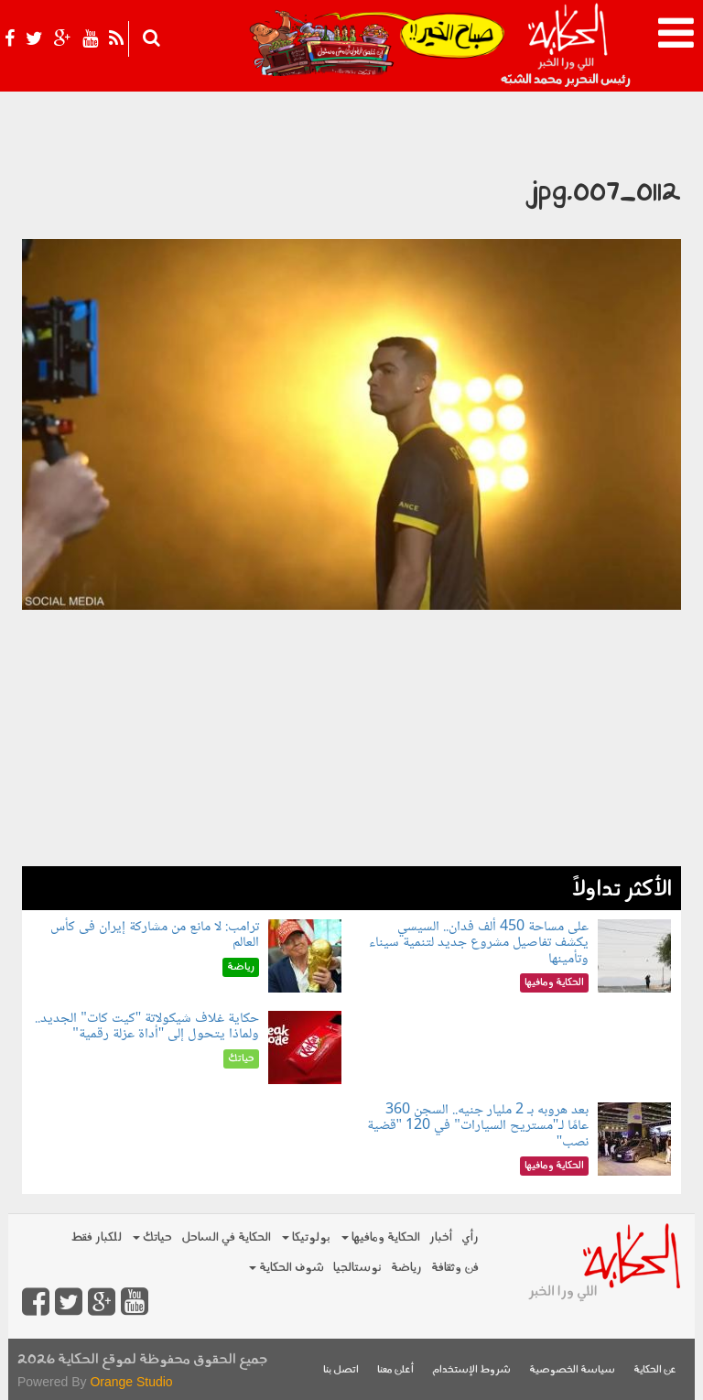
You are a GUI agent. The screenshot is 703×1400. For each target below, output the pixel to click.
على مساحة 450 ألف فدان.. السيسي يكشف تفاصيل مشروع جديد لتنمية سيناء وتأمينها (479, 943)
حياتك (152, 1237)
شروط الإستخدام (471, 1370)
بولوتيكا (306, 1237)
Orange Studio (131, 1381)
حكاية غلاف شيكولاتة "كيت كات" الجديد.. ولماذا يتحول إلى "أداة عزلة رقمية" (147, 1026)
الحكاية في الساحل (226, 1237)
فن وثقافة (455, 1267)
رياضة (406, 1267)
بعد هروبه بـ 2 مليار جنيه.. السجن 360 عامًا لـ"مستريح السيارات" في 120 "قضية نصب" (478, 1126)
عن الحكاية (654, 1370)
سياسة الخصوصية (572, 1370)
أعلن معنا (395, 1370)
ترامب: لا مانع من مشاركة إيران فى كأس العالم (154, 935)
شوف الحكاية (286, 1267)
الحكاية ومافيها (380, 1237)
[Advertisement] (351, 738)
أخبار (440, 1237)
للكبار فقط (96, 1237)
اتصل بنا (341, 1370)
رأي (470, 1237)
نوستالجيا (357, 1267)
